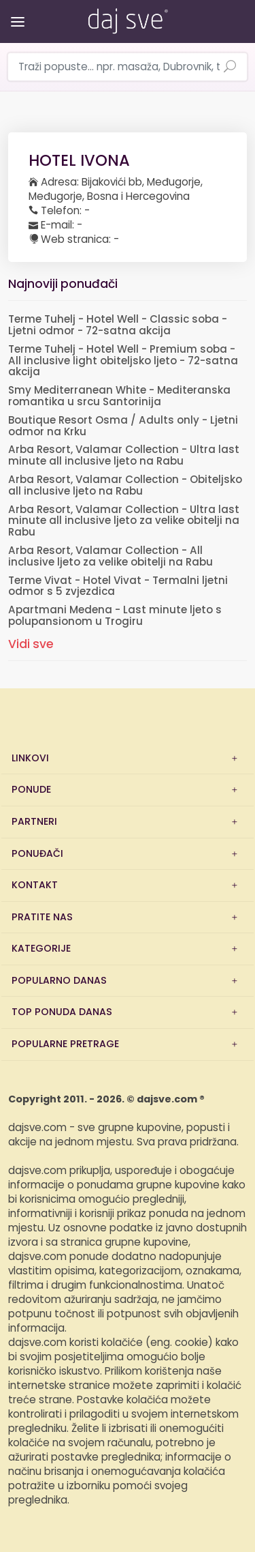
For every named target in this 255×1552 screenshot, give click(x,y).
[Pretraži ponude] (230, 67)
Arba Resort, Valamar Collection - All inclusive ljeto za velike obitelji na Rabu (110, 556)
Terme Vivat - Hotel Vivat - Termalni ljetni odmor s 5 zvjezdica (118, 586)
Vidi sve (31, 644)
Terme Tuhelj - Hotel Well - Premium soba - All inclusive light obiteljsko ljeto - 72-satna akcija (123, 361)
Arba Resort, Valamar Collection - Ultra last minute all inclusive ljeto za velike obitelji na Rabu (123, 521)
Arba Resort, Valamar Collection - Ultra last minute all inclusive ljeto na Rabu (123, 455)
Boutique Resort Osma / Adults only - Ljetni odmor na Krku (123, 426)
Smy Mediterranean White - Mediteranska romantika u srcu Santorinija (119, 396)
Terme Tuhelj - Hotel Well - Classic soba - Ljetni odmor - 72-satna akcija (117, 325)
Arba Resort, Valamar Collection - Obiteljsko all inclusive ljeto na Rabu (125, 485)
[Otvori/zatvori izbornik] (15, 11)
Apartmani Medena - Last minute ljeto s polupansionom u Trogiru (115, 616)
